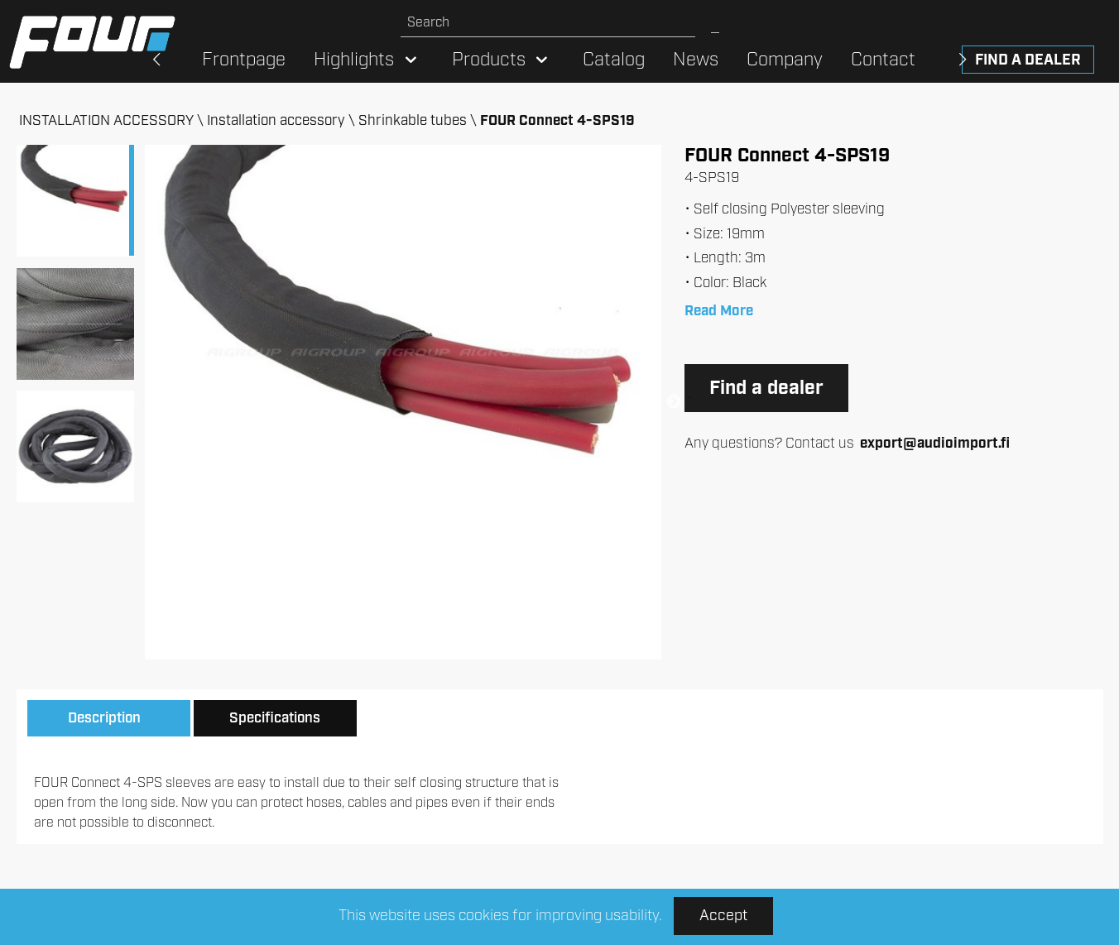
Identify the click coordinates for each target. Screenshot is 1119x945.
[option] (403, 402)
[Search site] (548, 22)
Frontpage (244, 60)
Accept (723, 916)
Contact (883, 60)
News (695, 60)
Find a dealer (1028, 60)
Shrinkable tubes (412, 121)
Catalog (614, 60)
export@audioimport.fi (935, 443)
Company (785, 60)
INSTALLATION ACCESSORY (106, 121)
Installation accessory (276, 121)
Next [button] (673, 402)
